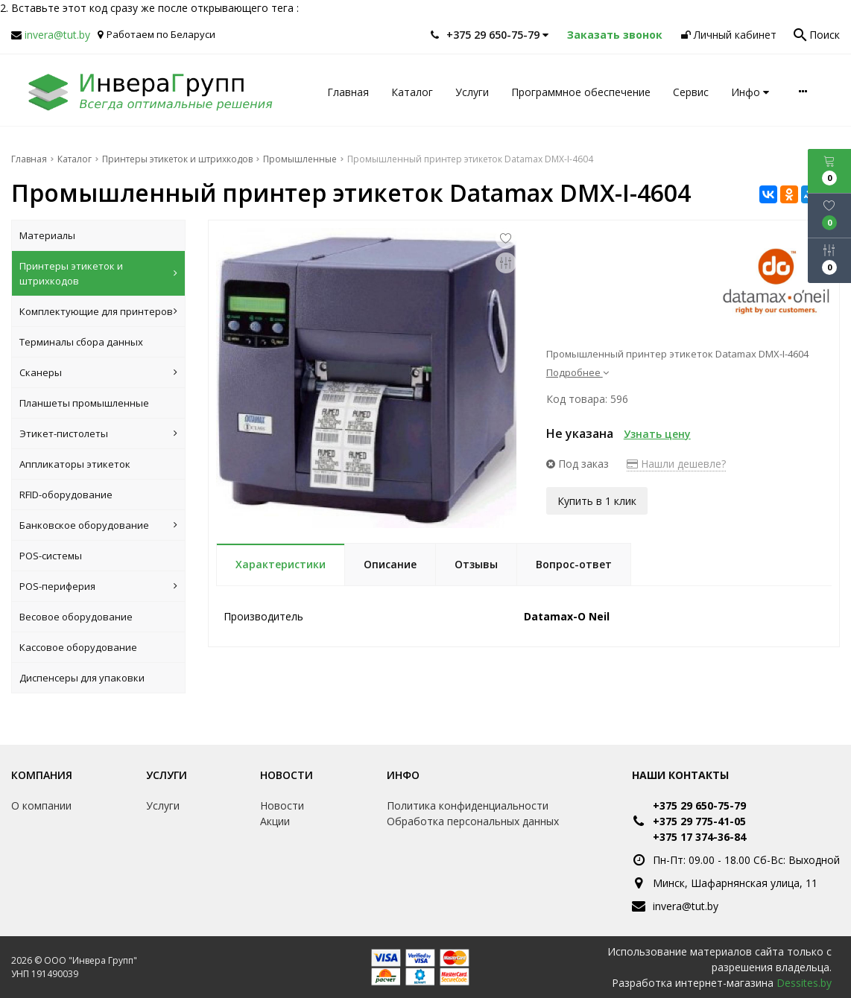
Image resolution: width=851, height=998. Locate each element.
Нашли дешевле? (676, 464)
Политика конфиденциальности (467, 805)
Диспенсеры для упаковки (82, 677)
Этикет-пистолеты (98, 433)
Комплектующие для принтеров (98, 311)
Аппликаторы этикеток (74, 464)
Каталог (412, 92)
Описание (390, 564)
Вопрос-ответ (574, 564)
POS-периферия (98, 586)
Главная (348, 92)
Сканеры (98, 372)
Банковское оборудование (98, 525)
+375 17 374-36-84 (699, 837)
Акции (275, 821)
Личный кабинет (728, 35)
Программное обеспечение (581, 92)
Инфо (750, 92)
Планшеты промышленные (84, 403)
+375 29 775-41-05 (699, 821)
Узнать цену (657, 434)
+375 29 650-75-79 (699, 805)
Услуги (472, 92)
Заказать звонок (614, 35)
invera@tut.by (57, 35)
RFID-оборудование (66, 494)
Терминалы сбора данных (81, 342)
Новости (286, 775)
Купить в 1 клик (596, 500)
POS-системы (50, 555)
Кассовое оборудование (78, 647)
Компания (41, 775)
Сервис (691, 92)
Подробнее (577, 372)
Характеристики (280, 564)
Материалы (47, 235)
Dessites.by (804, 983)
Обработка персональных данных (473, 821)
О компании (41, 805)
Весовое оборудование (76, 616)
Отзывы (476, 564)
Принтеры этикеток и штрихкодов (98, 273)
